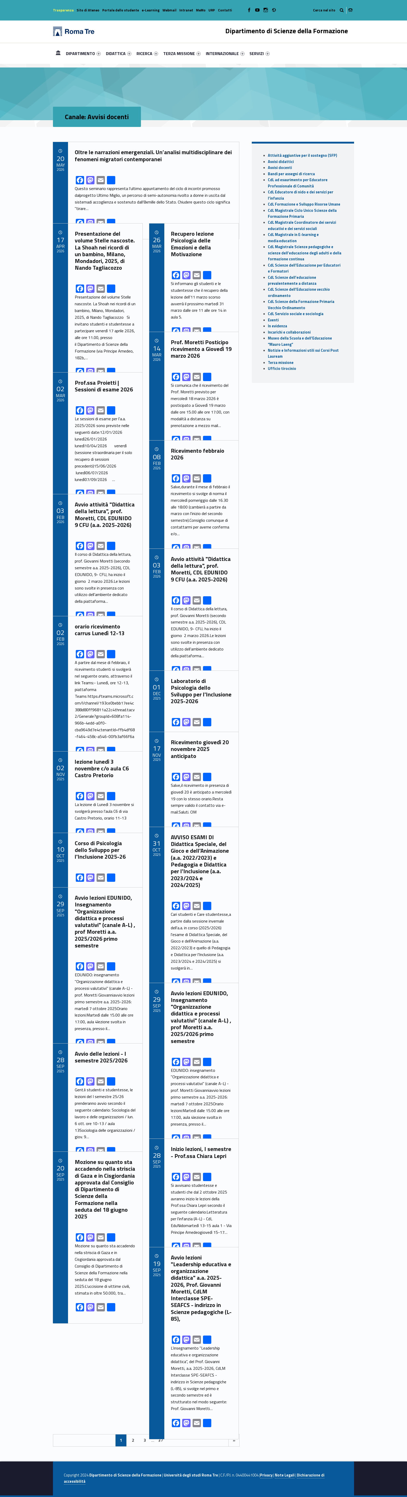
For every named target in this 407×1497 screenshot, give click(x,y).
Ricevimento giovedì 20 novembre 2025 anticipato (200, 749)
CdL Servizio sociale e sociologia (295, 314)
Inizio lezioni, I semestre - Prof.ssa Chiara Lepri (201, 1152)
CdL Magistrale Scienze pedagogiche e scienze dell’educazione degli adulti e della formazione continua (304, 253)
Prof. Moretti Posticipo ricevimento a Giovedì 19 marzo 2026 (201, 349)
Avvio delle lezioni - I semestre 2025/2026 (101, 1057)
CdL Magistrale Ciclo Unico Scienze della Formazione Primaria (302, 213)
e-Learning (151, 10)
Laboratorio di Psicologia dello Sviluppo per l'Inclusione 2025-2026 (201, 691)
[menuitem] (58, 53)
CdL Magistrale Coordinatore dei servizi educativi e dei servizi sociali (302, 225)
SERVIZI (259, 53)
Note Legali (285, 1475)
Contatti (225, 10)
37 (160, 1440)
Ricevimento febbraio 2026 (197, 454)
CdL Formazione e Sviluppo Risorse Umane (304, 204)
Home (58, 53)
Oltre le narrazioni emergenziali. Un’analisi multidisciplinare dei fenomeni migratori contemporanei (153, 155)
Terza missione (281, 362)
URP (211, 10)
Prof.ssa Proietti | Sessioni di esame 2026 (104, 386)
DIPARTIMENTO (83, 53)
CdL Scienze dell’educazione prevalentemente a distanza (292, 280)
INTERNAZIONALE (225, 53)
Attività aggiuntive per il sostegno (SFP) (302, 155)
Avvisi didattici (281, 162)
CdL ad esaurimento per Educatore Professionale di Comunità (298, 183)
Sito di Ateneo (88, 10)
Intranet (186, 10)
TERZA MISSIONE (182, 53)
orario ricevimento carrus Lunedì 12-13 (100, 630)
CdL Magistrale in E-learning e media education (293, 237)
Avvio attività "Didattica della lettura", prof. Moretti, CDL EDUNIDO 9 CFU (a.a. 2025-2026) (105, 514)
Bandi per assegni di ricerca (291, 174)
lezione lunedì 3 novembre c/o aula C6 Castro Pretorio (102, 768)
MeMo (201, 10)
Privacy (266, 1475)
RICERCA (147, 53)
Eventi (273, 320)
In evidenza (277, 326)
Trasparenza (63, 10)
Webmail (169, 10)
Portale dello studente (120, 10)
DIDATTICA (118, 53)
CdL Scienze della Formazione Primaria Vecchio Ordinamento (301, 304)
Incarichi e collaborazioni (289, 332)
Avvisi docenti (280, 168)
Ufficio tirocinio (282, 368)
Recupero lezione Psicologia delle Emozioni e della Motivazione (192, 244)
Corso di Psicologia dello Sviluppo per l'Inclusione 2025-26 (100, 850)
